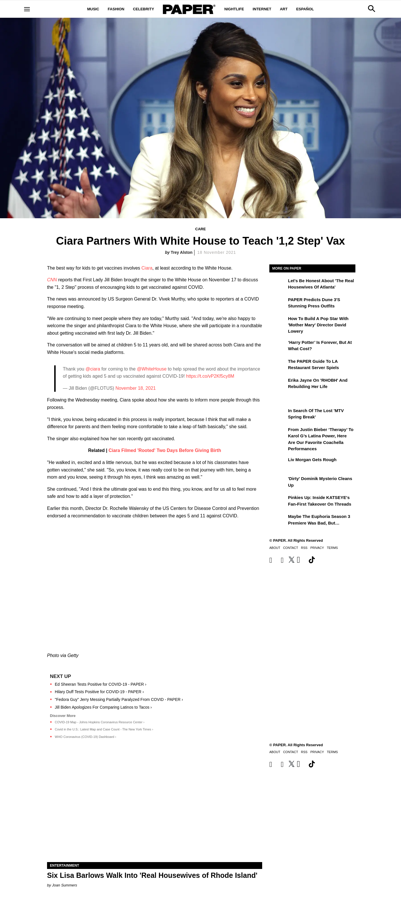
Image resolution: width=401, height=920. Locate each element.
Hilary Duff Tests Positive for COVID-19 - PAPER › (99, 691)
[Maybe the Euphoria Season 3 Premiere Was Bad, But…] (278, 520)
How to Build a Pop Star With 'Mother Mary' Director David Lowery (318, 325)
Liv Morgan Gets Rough (312, 459)
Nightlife (234, 9)
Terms (332, 547)
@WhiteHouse (151, 369)
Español (305, 9)
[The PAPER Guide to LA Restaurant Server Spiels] (278, 365)
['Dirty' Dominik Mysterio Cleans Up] (278, 482)
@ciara (92, 369)
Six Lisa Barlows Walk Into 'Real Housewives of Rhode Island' (152, 875)
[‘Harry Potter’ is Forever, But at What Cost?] (278, 346)
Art (284, 9)
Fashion (116, 9)
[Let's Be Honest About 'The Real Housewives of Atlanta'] (278, 285)
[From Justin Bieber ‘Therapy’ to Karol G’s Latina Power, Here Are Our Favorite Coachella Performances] (278, 433)
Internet (262, 9)
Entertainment (64, 866)
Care (200, 229)
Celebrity (143, 9)
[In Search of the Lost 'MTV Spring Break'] (278, 415)
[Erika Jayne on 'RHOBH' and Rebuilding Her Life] (278, 384)
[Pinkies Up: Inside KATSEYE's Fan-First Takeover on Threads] (278, 501)
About (274, 547)
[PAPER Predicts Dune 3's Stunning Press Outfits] (278, 304)
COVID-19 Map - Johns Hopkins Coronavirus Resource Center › (99, 722)
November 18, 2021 (135, 388)
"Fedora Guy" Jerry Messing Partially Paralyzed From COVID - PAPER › (119, 699)
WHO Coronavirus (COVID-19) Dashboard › (85, 736)
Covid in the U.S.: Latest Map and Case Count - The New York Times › (104, 729)
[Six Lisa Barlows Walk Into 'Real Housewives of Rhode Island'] (154, 808)
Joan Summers (64, 885)
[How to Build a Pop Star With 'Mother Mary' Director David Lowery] (278, 322)
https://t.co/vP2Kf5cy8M (210, 376)
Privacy (317, 547)
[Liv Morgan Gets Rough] (278, 464)
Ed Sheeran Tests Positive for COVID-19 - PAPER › (100, 684)
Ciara (146, 268)
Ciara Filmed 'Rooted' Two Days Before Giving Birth (164, 450)
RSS (304, 547)
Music (93, 9)
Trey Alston (181, 252)
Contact (290, 547)
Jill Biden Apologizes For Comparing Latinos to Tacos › (103, 707)
